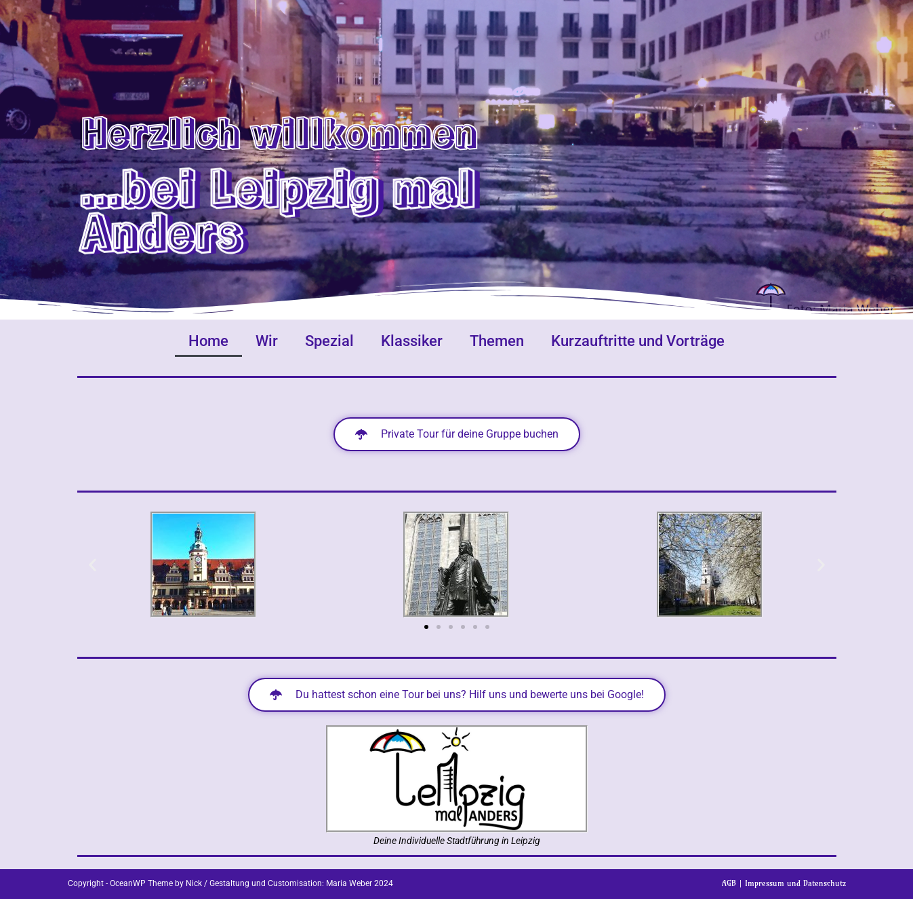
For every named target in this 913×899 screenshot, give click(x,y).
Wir (267, 340)
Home (208, 340)
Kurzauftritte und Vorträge (638, 340)
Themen (497, 340)
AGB (729, 883)
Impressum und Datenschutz (795, 883)
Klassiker (412, 340)
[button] (92, 564)
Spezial (329, 340)
